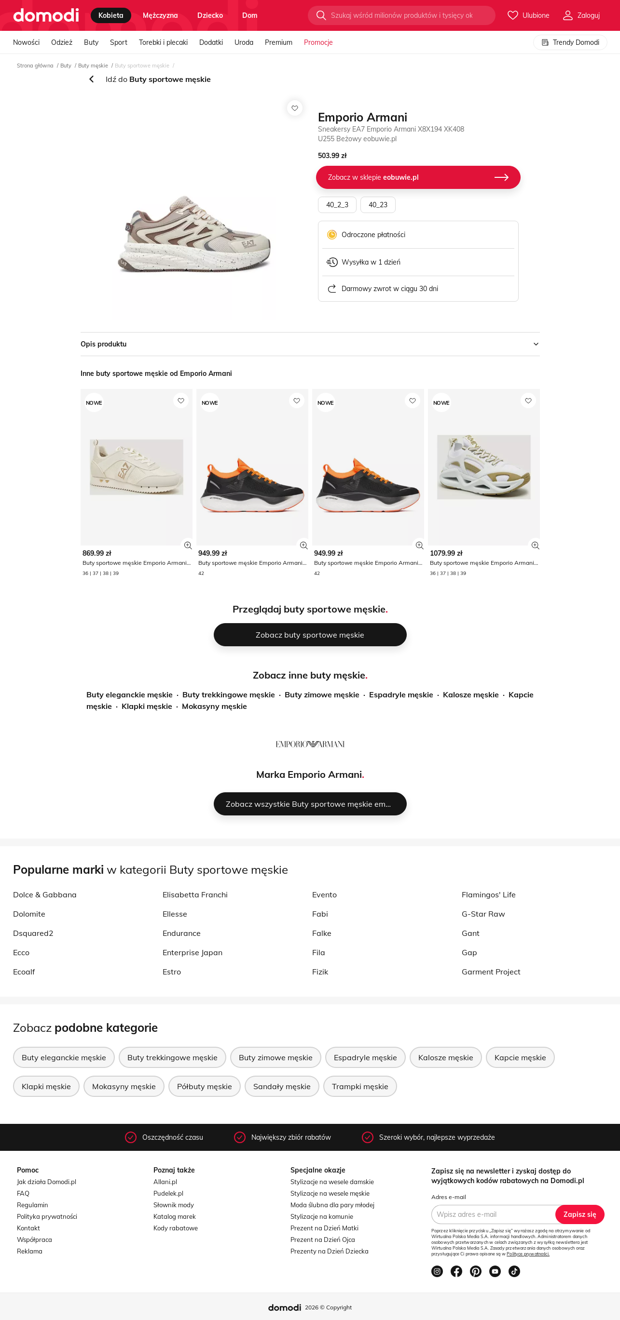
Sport (118, 42)
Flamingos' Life (489, 894)
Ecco (21, 952)
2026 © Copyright (328, 1307)
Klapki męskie (147, 706)
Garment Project (491, 971)
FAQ (23, 1193)
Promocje (318, 42)
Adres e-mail (448, 1196)
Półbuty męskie (204, 1086)
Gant (471, 933)
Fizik (320, 971)
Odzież (61, 42)
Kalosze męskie (471, 694)
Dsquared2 (33, 933)
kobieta (111, 15)
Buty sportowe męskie (142, 65)
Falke (321, 933)
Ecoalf (24, 971)
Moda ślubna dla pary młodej (332, 1205)
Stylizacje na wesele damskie (332, 1182)
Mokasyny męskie (214, 706)
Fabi (320, 914)
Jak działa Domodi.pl (46, 1182)
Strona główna (35, 65)
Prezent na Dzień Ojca (322, 1239)
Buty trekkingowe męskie (228, 694)
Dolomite (29, 914)
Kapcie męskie (520, 1057)
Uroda (243, 42)
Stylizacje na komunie (321, 1216)
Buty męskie (93, 65)
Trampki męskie (360, 1086)
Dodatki (211, 42)
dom (250, 15)
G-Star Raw (483, 914)
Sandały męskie (282, 1086)
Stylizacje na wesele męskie (330, 1193)
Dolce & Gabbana (45, 894)
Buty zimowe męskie (322, 694)
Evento (324, 894)
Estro (172, 971)
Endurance (182, 933)
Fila (318, 952)
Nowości (26, 42)
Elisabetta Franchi (195, 894)
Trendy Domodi (570, 42)
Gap (469, 952)
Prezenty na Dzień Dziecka (329, 1251)
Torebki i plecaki (163, 42)
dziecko (210, 15)
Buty (91, 42)
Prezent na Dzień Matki (324, 1228)
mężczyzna (160, 15)
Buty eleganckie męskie (129, 694)
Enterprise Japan (192, 952)
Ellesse (175, 914)
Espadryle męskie (401, 694)
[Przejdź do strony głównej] (46, 15)
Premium (278, 42)
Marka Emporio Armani (309, 774)
